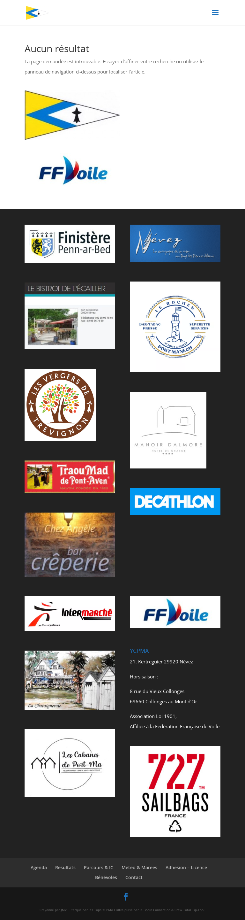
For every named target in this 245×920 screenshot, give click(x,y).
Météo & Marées (139, 867)
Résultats (65, 867)
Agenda (39, 867)
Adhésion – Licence (186, 867)
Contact (134, 877)
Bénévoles (106, 877)
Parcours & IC (98, 867)
